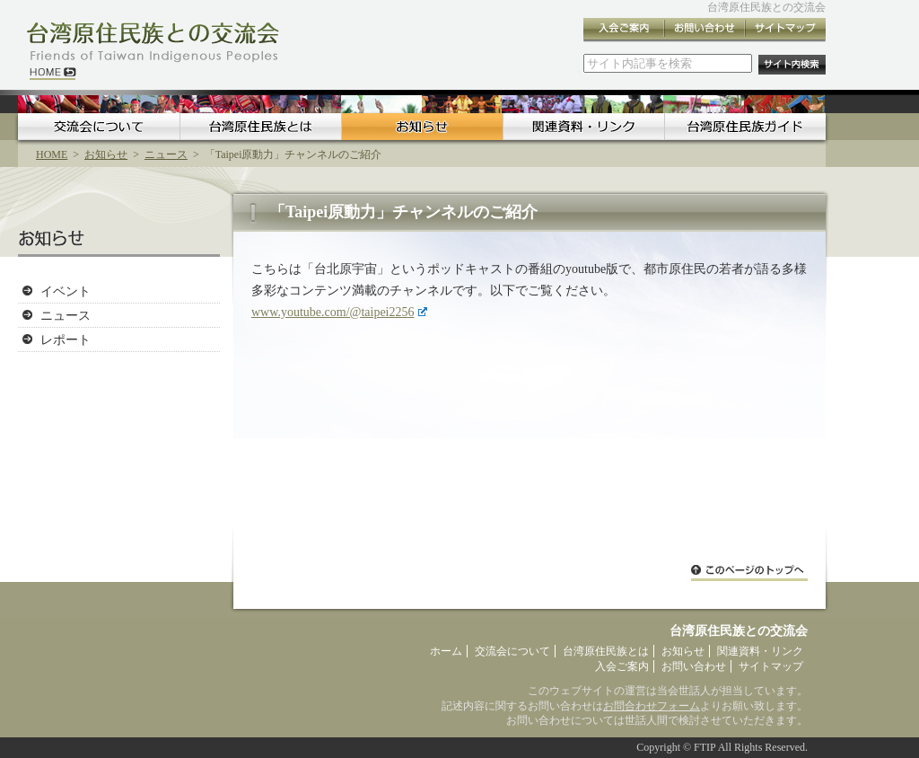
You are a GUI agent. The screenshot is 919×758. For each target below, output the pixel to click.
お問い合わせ (704, 30)
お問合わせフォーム (651, 706)
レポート (65, 339)
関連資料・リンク (583, 126)
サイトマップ (785, 30)
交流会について (98, 126)
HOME (51, 154)
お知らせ (422, 126)
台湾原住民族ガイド (745, 126)
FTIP (704, 747)
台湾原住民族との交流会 (766, 7)
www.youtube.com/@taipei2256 (339, 312)
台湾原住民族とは (260, 126)
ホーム (446, 651)
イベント (65, 291)
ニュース (166, 154)
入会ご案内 (623, 30)
